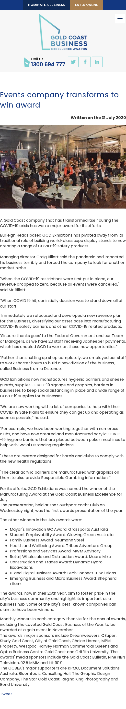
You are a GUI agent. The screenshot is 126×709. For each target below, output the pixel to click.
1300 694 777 (48, 62)
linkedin (97, 62)
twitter (73, 62)
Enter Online (86, 4)
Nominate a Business (46, 4)
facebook (85, 62)
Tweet (6, 694)
